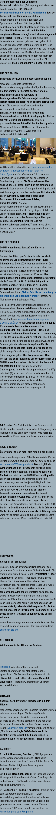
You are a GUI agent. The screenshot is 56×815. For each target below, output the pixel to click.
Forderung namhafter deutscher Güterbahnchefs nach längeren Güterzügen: (26, 170)
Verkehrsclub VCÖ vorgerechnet (16, 464)
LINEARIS (5, 667)
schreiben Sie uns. (9, 629)
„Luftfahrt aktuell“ (17, 727)
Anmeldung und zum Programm (16, 811)
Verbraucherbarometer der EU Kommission (23, 12)
